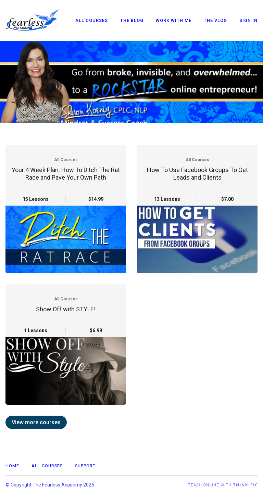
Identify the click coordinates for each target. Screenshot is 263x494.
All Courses (91, 20)
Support (85, 465)
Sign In (248, 20)
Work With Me (173, 20)
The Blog (131, 20)
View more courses (36, 422)
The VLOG (215, 20)
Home (12, 465)
